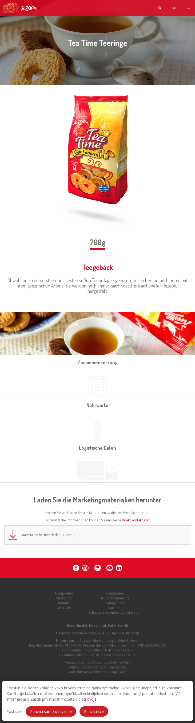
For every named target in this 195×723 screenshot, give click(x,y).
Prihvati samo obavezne (51, 711)
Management (114, 604)
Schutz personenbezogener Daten (114, 614)
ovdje (92, 699)
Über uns (64, 609)
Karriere (114, 609)
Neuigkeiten (64, 594)
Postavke (14, 711)
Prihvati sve (94, 711)
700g (97, 242)
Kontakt (64, 604)
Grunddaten (114, 594)
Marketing (63, 599)
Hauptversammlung (114, 599)
